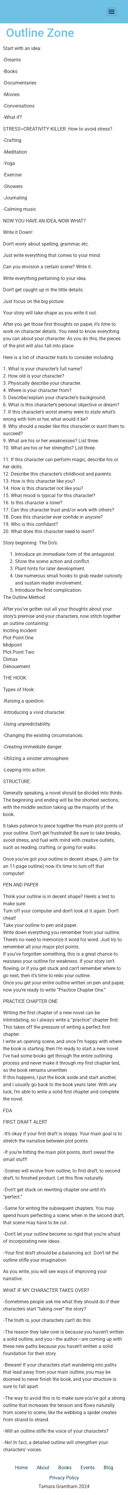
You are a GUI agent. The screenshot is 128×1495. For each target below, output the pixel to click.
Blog (108, 1467)
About (43, 1467)
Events (88, 1467)
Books (65, 1467)
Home (21, 1467)
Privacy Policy (64, 1478)
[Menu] (111, 11)
